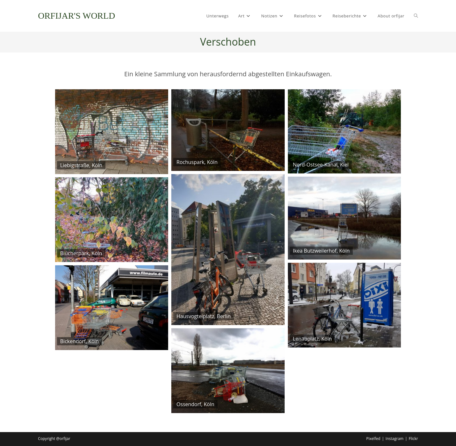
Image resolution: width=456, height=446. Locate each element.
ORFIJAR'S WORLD (76, 16)
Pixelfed (373, 438)
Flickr (413, 438)
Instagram (395, 438)
